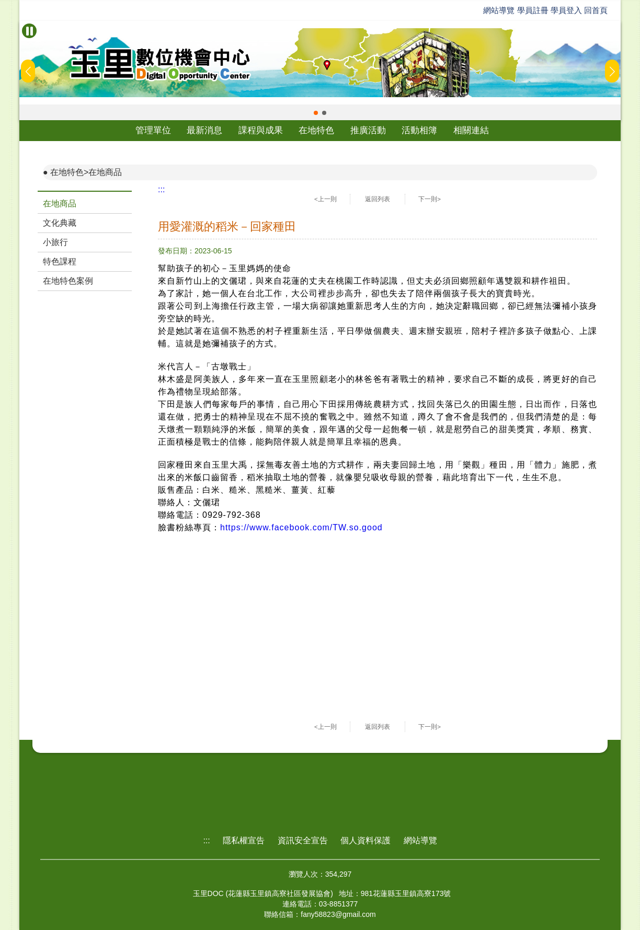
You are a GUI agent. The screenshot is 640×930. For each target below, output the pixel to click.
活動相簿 (419, 130)
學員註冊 (532, 10)
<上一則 (325, 199)
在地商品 (59, 203)
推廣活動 (368, 130)
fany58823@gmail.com (338, 914)
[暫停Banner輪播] (29, 31)
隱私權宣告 (244, 840)
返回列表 (377, 199)
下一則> (429, 199)
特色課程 (59, 261)
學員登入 (566, 10)
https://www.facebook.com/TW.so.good (301, 527)
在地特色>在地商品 (86, 172)
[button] (316, 113)
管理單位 (153, 130)
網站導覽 (499, 10)
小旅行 (55, 242)
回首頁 (596, 10)
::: (161, 189)
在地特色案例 (68, 280)
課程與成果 (260, 130)
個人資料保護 (365, 840)
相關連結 (471, 130)
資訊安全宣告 (303, 840)
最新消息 (204, 130)
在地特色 (316, 130)
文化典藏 (59, 222)
